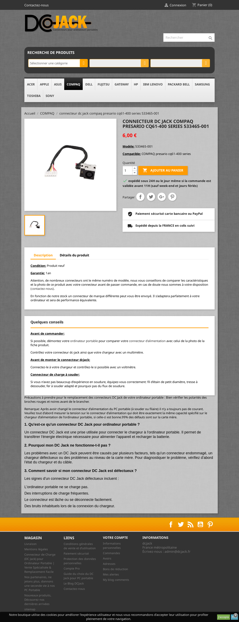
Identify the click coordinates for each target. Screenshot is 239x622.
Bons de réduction (115, 569)
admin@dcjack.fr (178, 551)
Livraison (30, 544)
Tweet (151, 197)
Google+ (162, 197)
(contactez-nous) (42, 289)
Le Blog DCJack (74, 583)
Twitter (181, 524)
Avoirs (107, 558)
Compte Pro (72, 568)
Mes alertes (111, 574)
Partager (140, 197)
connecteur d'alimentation (147, 341)
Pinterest (172, 197)
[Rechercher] (189, 37)
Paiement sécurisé (76, 553)
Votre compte (115, 537)
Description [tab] (43, 255)
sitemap (29, 609)
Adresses (109, 564)
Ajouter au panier (163, 170)
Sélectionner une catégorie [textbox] (49, 63)
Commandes (111, 553)
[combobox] (58, 63)
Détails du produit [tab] (74, 255)
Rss (190, 524)
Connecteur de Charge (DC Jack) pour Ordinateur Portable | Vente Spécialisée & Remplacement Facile (39, 563)
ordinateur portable (84, 341)
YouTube (200, 524)
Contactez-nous (36, 5)
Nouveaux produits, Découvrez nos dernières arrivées (37, 599)
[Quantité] (127, 170)
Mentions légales (36, 549)
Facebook (171, 524)
